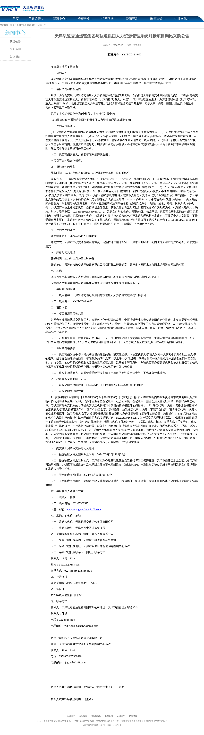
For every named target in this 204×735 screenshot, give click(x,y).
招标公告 (42, 25)
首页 (16, 18)
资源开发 (132, 18)
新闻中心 (59, 18)
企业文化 (180, 18)
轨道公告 (31, 25)
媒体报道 (15, 56)
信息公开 (35, 18)
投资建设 (83, 18)
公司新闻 (15, 49)
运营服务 (107, 18)
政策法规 (156, 18)
